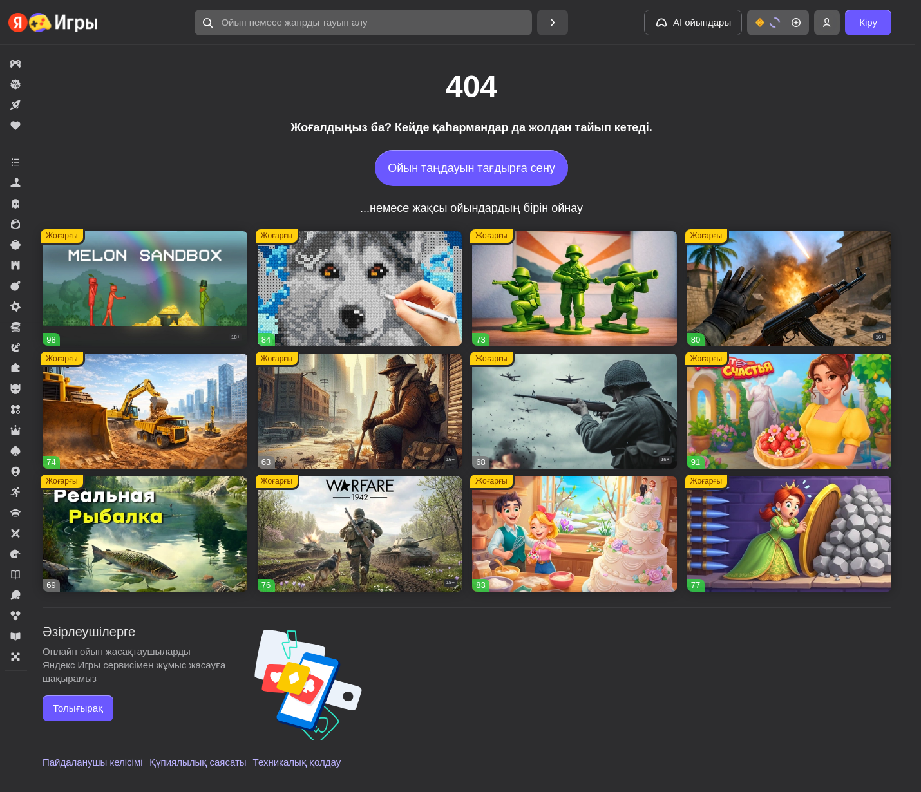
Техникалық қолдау (297, 762)
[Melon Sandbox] (145, 288)
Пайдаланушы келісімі (93, 762)
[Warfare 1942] (360, 534)
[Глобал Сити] (145, 411)
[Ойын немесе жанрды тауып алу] (363, 22)
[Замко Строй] (789, 534)
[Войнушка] (574, 288)
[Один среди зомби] (360, 411)
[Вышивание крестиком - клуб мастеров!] (360, 288)
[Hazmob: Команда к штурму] (789, 288)
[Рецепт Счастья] (789, 411)
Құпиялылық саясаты (198, 762)
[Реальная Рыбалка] (145, 534)
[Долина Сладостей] (574, 534)
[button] (363, 22)
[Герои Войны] (574, 411)
